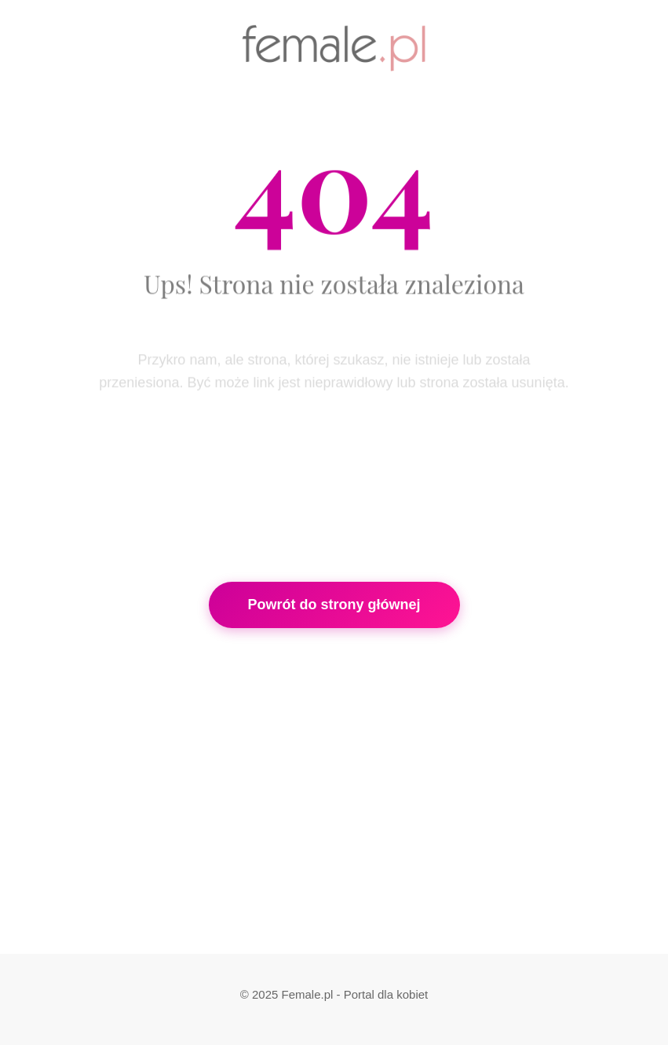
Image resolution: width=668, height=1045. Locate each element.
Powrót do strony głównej (334, 604)
